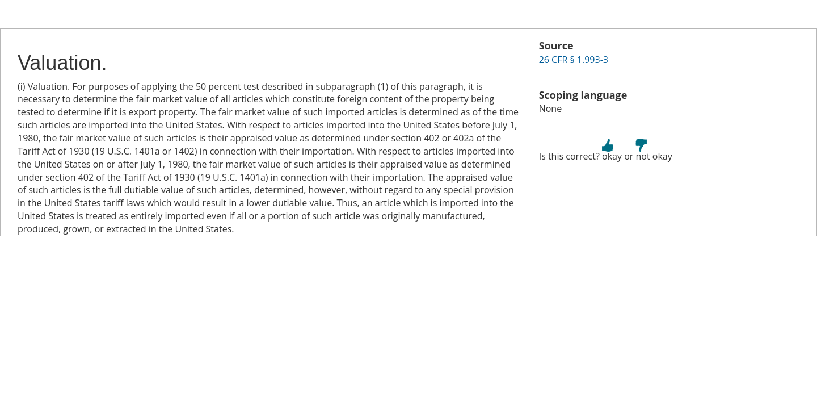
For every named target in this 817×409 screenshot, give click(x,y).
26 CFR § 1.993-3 (573, 59)
